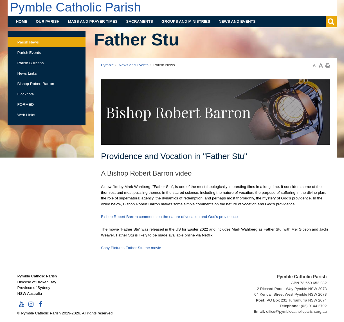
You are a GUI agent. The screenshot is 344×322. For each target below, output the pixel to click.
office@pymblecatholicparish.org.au (296, 311)
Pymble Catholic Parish (75, 7)
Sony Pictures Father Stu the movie (131, 248)
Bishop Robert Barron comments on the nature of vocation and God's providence (169, 217)
